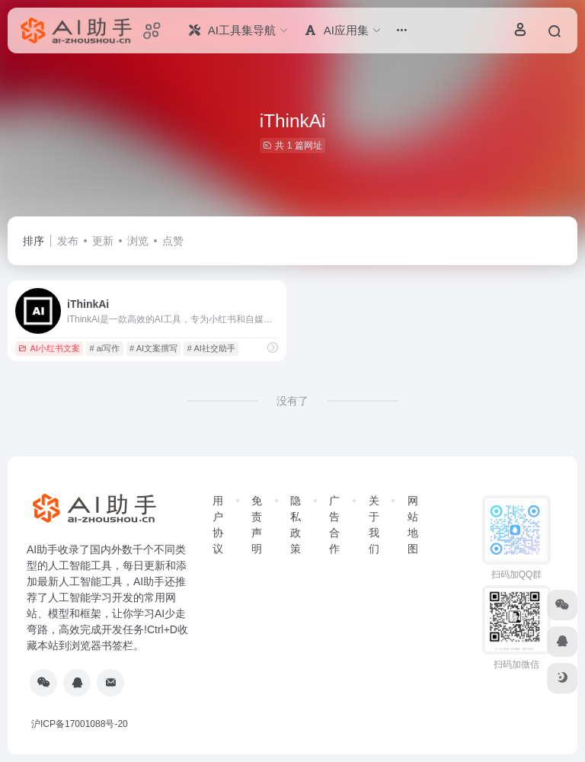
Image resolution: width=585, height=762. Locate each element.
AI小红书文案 (48, 348)
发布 (67, 241)
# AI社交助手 (211, 348)
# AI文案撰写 (153, 348)
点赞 (173, 241)
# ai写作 (105, 348)
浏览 (138, 241)
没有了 (292, 401)
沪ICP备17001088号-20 (79, 724)
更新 (102, 241)
